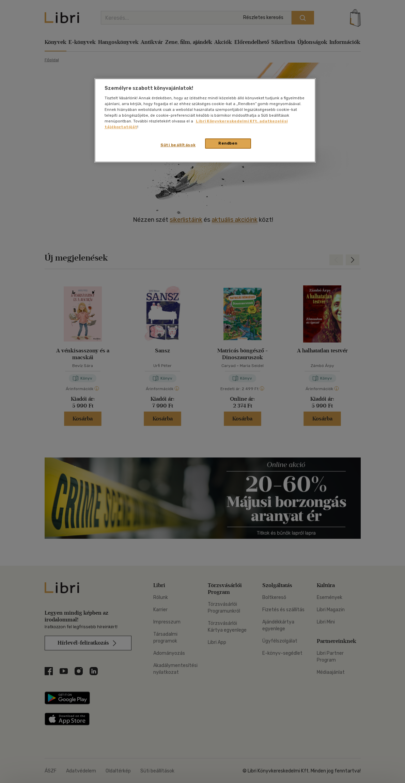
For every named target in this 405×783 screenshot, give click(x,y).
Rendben (227, 143)
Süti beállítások (178, 145)
